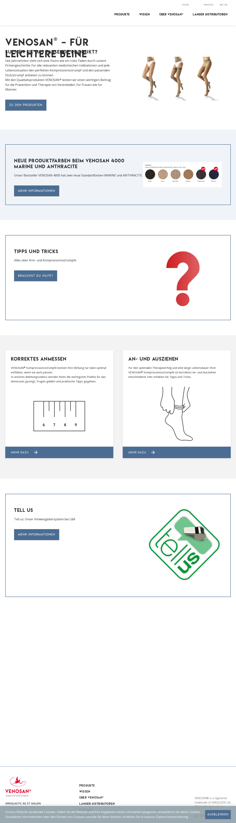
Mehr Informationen (36, 328)
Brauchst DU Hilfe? (35, 413)
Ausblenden (218, 814)
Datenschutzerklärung (172, 817)
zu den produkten (25, 242)
